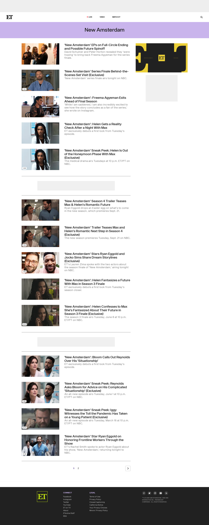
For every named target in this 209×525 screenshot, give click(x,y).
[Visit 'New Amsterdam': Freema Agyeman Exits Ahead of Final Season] (40, 106)
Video (102, 17)
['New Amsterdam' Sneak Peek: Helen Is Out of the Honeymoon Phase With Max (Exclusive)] (97, 157)
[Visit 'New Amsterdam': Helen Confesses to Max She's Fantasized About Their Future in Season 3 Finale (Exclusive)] (40, 315)
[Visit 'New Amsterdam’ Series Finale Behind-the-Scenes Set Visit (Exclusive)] (40, 80)
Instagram (67, 499)
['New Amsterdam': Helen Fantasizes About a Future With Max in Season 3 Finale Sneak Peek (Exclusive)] (97, 285)
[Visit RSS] (166, 493)
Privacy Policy (95, 499)
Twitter (66, 502)
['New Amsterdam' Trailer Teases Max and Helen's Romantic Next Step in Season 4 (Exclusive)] (97, 233)
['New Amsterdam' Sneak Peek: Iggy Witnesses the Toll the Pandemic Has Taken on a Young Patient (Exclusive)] (97, 416)
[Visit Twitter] (149, 493)
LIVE (90, 17)
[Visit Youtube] (160, 493)
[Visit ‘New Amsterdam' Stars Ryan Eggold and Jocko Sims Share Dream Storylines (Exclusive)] (40, 262)
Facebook (67, 496)
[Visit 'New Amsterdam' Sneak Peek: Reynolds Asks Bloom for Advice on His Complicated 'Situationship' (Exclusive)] (40, 392)
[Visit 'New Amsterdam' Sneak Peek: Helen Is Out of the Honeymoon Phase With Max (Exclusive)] (40, 159)
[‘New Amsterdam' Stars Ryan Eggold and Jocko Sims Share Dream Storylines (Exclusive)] (97, 262)
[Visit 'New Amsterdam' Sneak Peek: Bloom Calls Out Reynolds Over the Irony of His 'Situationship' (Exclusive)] (40, 366)
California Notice (96, 505)
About (65, 510)
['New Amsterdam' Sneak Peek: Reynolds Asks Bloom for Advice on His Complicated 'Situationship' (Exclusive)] (97, 390)
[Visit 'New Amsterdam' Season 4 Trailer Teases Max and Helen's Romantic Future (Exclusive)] (40, 210)
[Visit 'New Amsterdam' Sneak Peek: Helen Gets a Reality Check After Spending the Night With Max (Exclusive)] (40, 133)
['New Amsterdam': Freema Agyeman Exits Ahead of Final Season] (97, 104)
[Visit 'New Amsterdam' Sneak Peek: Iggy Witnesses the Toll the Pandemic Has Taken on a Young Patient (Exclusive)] (40, 419)
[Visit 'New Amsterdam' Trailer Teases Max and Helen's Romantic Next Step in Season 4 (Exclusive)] (40, 236)
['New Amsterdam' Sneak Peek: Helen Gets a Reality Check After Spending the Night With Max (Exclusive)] (97, 129)
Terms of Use (94, 496)
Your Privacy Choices (98, 507)
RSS (65, 516)
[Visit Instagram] (155, 493)
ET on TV (67, 507)
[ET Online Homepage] (9, 17)
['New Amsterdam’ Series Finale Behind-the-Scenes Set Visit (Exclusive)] (97, 75)
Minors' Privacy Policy (98, 510)
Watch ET (116, 17)
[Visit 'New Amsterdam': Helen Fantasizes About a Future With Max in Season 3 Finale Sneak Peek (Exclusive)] (40, 289)
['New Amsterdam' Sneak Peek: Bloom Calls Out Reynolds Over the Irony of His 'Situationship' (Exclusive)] (97, 362)
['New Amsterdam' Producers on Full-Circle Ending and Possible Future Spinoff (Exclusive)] (97, 51)
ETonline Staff (69, 513)
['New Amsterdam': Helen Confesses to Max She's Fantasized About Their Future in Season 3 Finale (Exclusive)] (97, 313)
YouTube (66, 505)
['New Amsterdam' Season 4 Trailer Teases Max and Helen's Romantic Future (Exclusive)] (97, 206)
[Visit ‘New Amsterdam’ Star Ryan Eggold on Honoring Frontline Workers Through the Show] (40, 445)
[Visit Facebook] (144, 493)
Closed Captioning (97, 502)
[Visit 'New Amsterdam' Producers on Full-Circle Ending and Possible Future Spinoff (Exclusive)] (40, 54)
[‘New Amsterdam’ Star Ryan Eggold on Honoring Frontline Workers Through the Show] (97, 444)
